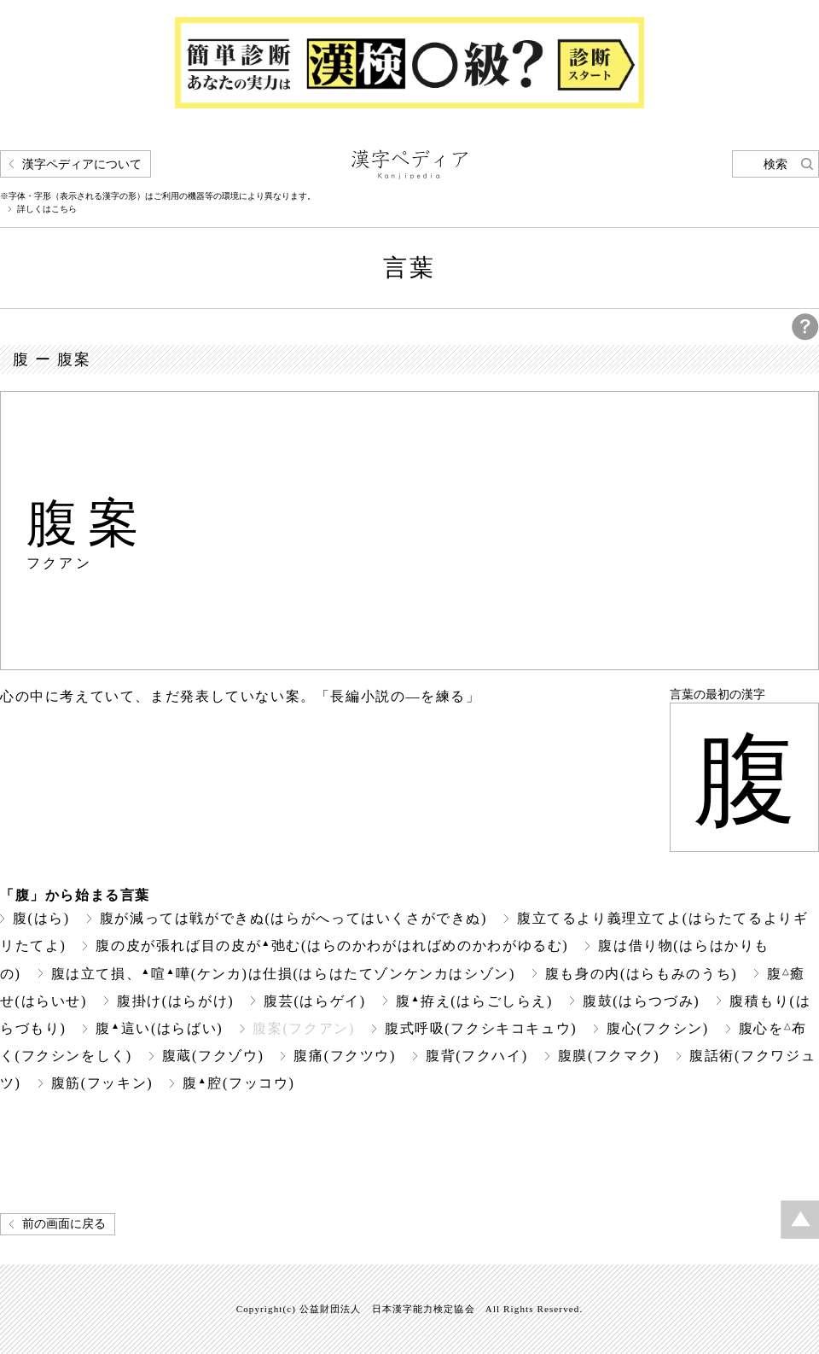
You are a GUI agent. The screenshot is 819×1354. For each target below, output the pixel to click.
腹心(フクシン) (658, 1028)
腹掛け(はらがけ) (175, 1001)
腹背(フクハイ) (477, 1055)
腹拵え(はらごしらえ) (474, 1001)
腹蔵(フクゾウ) (213, 1055)
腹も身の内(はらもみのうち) (641, 973)
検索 (775, 164)
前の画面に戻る (64, 1223)
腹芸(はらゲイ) (315, 1001)
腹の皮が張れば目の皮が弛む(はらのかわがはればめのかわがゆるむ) (332, 945)
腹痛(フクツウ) (344, 1055)
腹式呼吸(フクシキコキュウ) (481, 1028)
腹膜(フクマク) (609, 1055)
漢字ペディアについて (82, 164)
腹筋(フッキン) (102, 1083)
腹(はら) (41, 918)
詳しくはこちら (47, 209)
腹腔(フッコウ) (238, 1083)
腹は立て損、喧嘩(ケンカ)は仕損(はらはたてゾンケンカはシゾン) (283, 973)
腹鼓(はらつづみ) (641, 1001)
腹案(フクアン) (304, 1028)
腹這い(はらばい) (159, 1028)
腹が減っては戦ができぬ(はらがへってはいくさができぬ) (293, 918)
